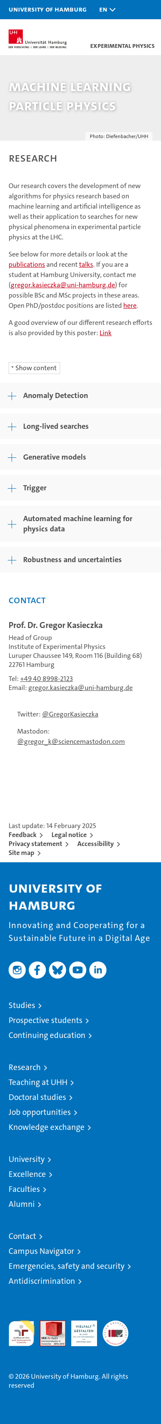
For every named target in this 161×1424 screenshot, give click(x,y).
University (27, 1159)
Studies (22, 1005)
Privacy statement (35, 843)
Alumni (22, 1204)
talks (86, 264)
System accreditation (115, 1330)
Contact (22, 1236)
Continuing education (47, 1035)
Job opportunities (40, 1112)
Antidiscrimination (42, 1281)
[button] (105, 9)
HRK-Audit (79, 1330)
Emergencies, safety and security (67, 1266)
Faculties (24, 1189)
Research (25, 1067)
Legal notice (69, 834)
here (130, 305)
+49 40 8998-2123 (46, 678)
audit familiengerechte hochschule (21, 1333)
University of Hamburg (48, 9)
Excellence (27, 1174)
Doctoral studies (37, 1097)
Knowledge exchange (47, 1127)
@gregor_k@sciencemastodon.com (71, 741)
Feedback (22, 834)
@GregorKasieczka (70, 714)
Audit (48, 1325)
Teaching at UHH (38, 1082)
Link (106, 332)
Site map (21, 852)
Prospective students (45, 1020)
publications (27, 264)
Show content (36, 367)
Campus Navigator (41, 1251)
